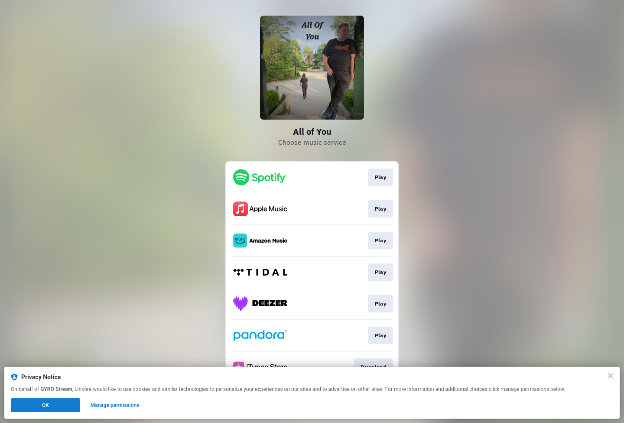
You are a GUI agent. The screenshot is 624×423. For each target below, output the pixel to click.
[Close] (611, 376)
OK (45, 405)
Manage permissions (115, 405)
